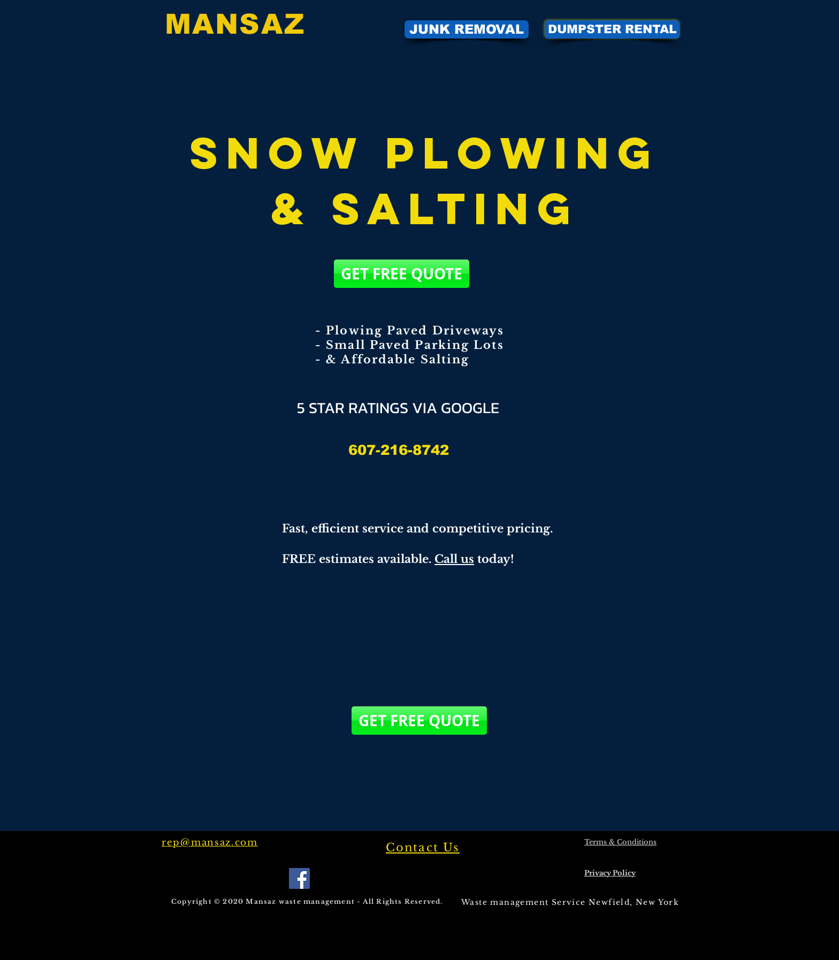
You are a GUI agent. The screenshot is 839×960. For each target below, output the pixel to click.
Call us (454, 559)
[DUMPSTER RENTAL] (612, 29)
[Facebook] (299, 878)
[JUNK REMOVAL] (467, 29)
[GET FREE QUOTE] (401, 274)
